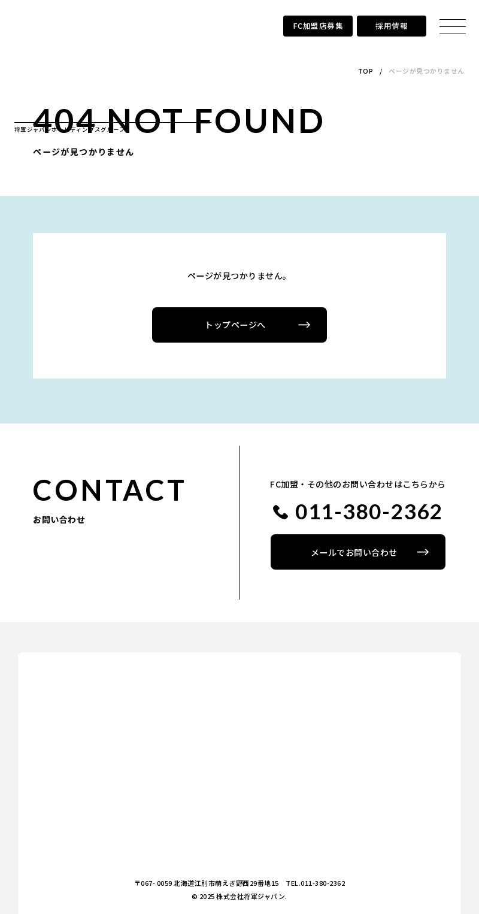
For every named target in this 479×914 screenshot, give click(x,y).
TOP (366, 70)
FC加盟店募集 (318, 25)
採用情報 (391, 25)
